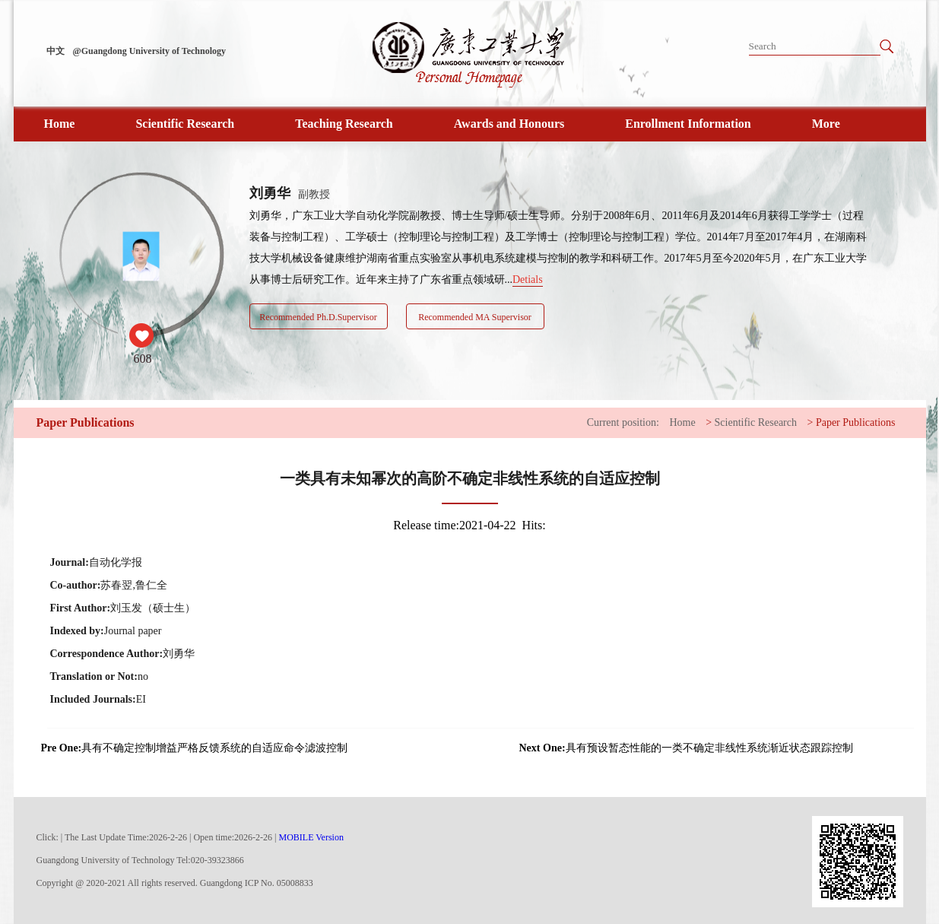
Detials (527, 279)
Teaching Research (343, 123)
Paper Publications (856, 422)
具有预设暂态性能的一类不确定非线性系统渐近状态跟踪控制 (686, 748)
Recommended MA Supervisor (474, 317)
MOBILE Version (311, 837)
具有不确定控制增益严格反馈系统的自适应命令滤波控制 (194, 748)
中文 (55, 51)
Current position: (623, 422)
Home (59, 123)
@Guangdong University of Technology (150, 51)
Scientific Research (184, 123)
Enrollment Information (687, 123)
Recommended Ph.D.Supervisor (317, 317)
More (826, 123)
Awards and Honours (509, 123)
